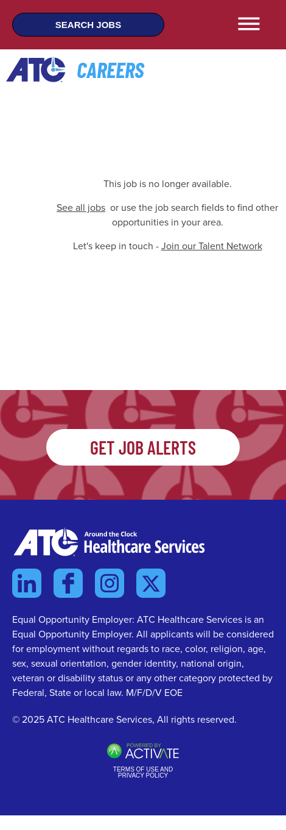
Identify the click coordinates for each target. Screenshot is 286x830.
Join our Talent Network (211, 246)
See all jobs (81, 207)
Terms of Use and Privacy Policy (143, 773)
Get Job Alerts (143, 447)
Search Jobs (88, 25)
